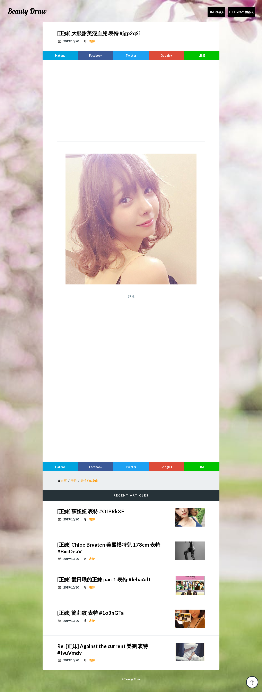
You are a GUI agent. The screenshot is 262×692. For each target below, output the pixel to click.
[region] (131, 100)
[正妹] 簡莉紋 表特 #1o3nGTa (90, 613)
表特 (92, 41)
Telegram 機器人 (241, 12)
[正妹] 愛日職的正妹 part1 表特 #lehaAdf (103, 579)
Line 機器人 (216, 12)
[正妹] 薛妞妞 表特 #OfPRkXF (90, 511)
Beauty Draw (27, 11)
